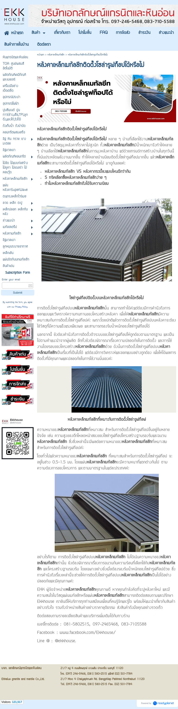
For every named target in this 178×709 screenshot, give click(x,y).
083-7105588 (133, 625)
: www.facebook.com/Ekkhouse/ (86, 633)
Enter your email (11, 280)
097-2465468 (105, 625)
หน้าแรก (40, 55)
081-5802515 (76, 625)
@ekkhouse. (65, 641)
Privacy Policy (21, 307)
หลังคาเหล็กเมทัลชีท (56, 55)
